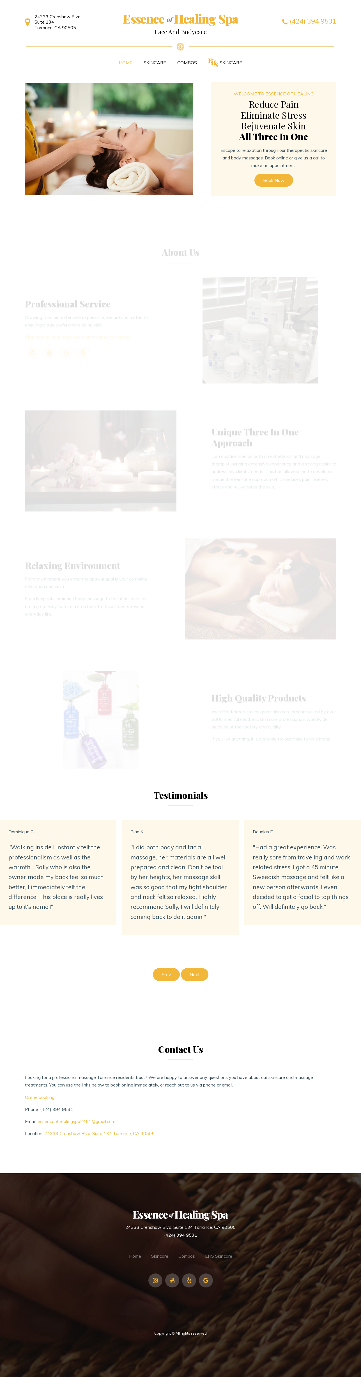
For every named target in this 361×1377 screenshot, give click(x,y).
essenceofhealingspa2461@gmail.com (76, 1121)
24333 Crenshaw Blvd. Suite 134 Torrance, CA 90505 (99, 1133)
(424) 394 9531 (56, 1109)
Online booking (39, 1097)
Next (195, 974)
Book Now (273, 180)
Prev (166, 974)
